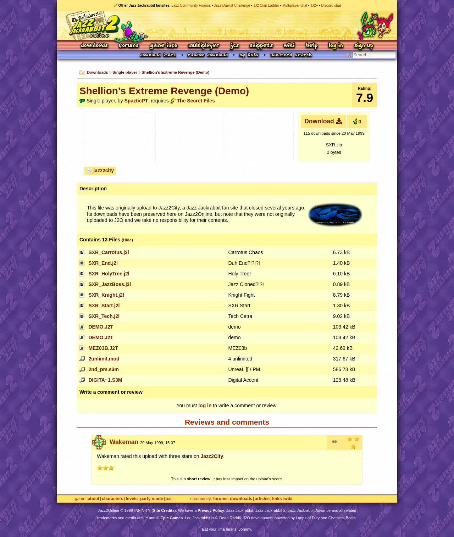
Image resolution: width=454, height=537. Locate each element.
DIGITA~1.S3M (105, 380)
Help (312, 46)
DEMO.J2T (100, 327)
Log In (336, 46)
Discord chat (331, 5)
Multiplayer (203, 46)
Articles (262, 499)
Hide (127, 240)
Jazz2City (211, 456)
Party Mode (151, 499)
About (93, 499)
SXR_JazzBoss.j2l (109, 284)
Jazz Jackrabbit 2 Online (227, 25)
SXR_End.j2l (102, 263)
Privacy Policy (211, 510)
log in (204, 405)
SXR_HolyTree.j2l (108, 273)
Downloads (95, 46)
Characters (112, 499)
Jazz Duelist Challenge (232, 5)
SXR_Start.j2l (104, 305)
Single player (124, 72)
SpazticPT (136, 101)
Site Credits (164, 510)
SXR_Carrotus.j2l (108, 252)
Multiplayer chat (294, 5)
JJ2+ (314, 5)
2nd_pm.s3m (103, 369)
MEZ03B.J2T (103, 348)
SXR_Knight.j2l (106, 295)
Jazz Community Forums (191, 5)
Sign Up (363, 46)
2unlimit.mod (103, 359)
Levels (132, 499)
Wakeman (124, 442)
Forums (129, 46)
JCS (234, 46)
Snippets (261, 46)
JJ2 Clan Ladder (266, 5)
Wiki (289, 46)
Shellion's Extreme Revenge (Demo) (175, 72)
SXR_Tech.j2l (104, 316)
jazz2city (103, 170)
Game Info (163, 46)
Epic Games (171, 518)
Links (277, 499)
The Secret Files (196, 101)
